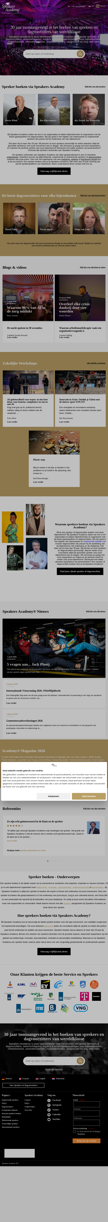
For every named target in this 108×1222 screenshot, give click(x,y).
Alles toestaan (89, 626)
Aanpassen (53, 626)
